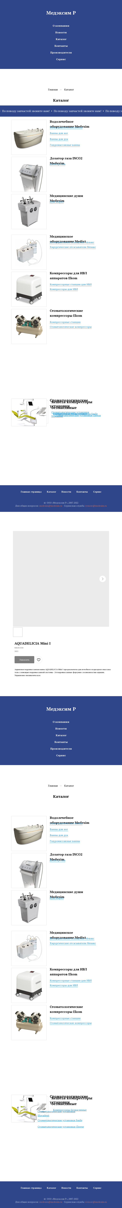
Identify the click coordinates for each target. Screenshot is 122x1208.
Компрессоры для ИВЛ (64, 289)
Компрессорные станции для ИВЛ (71, 284)
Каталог (61, 39)
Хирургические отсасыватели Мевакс (73, 247)
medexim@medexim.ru (50, 505)
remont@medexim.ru (96, 505)
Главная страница (31, 491)
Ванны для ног (59, 133)
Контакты (61, 46)
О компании (61, 25)
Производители (61, 52)
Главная (53, 89)
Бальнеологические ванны (66, 127)
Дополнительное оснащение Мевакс (72, 242)
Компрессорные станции (65, 322)
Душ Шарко (57, 201)
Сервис (61, 59)
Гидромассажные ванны (65, 145)
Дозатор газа (57, 164)
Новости (61, 32)
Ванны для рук (59, 139)
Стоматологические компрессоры (71, 327)
